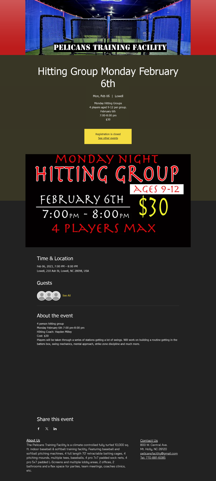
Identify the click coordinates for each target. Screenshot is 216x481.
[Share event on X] (46, 428)
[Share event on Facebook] (38, 428)
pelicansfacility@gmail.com (159, 453)
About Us (33, 440)
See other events (108, 138)
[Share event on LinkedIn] (55, 428)
